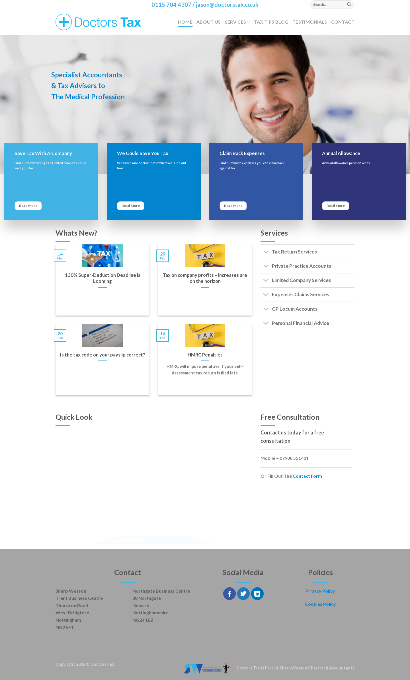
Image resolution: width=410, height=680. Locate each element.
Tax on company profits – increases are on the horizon (205, 278)
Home (185, 21)
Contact (342, 21)
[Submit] (349, 4)
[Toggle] (266, 252)
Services (237, 22)
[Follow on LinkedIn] (257, 593)
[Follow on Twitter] (243, 593)
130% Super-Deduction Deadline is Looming (102, 278)
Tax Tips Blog (271, 21)
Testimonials (309, 21)
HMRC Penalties (205, 355)
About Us (208, 21)
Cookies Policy (320, 604)
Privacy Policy (320, 591)
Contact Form (307, 476)
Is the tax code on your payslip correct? (102, 355)
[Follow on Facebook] (229, 593)
